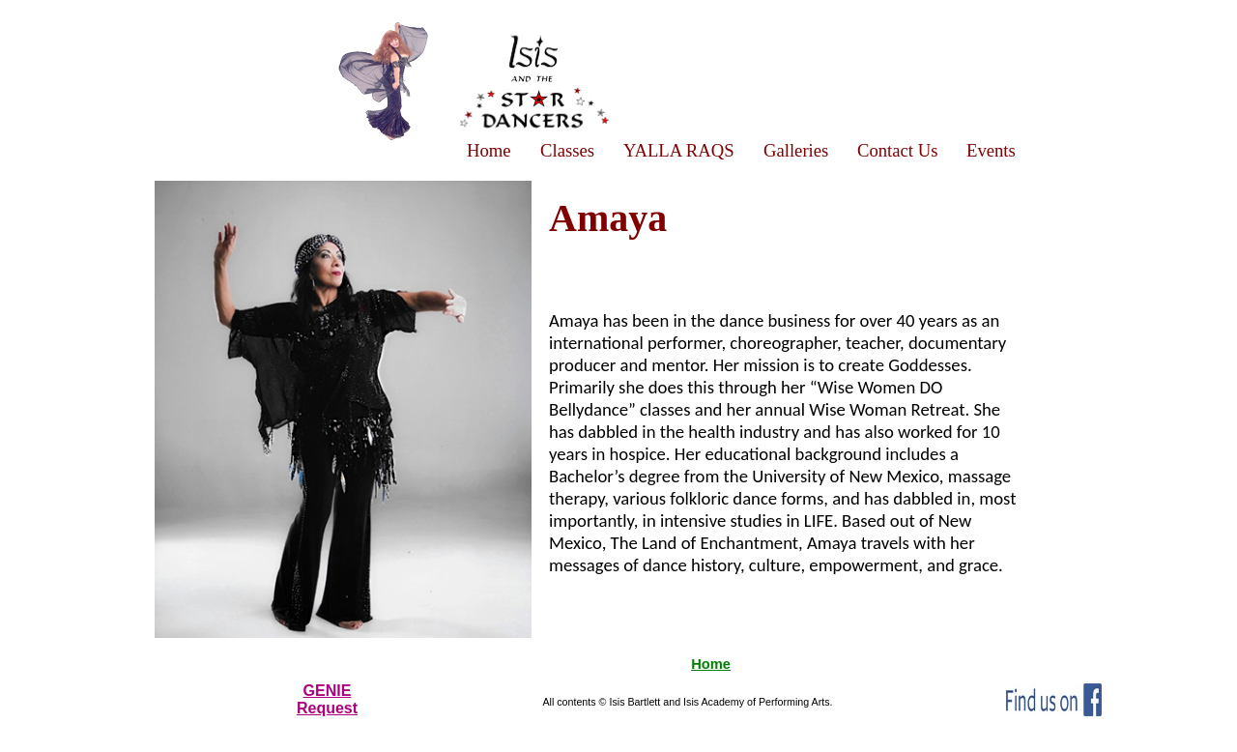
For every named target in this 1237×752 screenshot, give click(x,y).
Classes (567, 150)
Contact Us (897, 150)
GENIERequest (327, 699)
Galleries (795, 150)
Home (711, 664)
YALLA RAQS (678, 150)
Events (991, 150)
